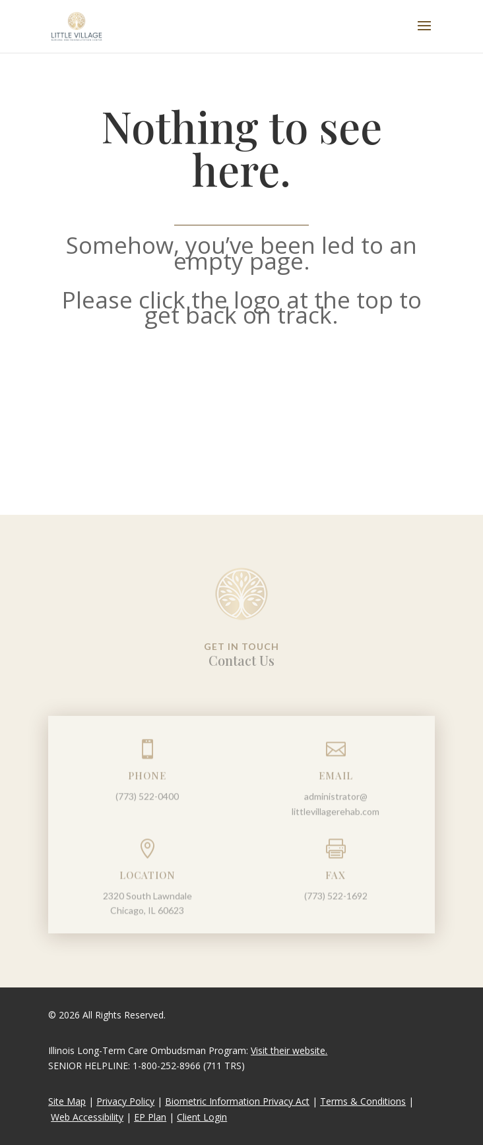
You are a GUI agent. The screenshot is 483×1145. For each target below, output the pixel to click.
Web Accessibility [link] (87, 1117)
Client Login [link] (202, 1117)
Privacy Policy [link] (125, 1101)
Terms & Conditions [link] (363, 1101)
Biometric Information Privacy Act (237, 1101)
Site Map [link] (67, 1101)
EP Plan (150, 1117)
